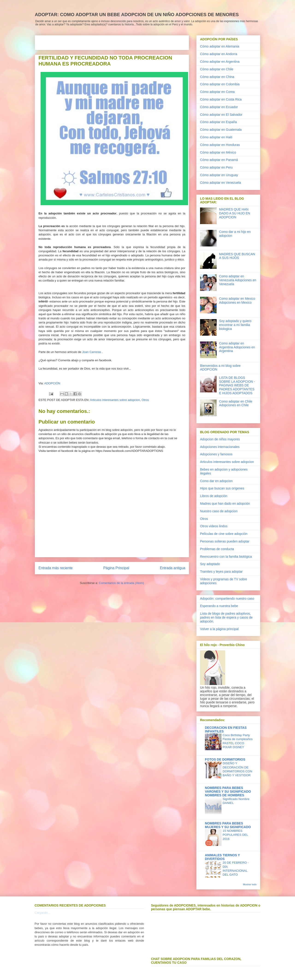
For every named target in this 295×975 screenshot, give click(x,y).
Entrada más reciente (55, 568)
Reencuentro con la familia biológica (226, 556)
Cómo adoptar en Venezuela (220, 182)
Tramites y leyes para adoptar (221, 571)
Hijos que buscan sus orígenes (222, 488)
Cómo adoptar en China (217, 77)
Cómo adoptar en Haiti (216, 137)
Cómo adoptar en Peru (216, 167)
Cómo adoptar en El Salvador (221, 114)
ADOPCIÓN (52, 383)
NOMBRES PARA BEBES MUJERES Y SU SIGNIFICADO (228, 825)
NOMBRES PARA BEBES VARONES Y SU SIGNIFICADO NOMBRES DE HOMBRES (228, 791)
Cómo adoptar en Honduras (220, 145)
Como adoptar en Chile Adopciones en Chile (235, 403)
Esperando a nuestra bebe (219, 606)
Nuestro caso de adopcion (219, 511)
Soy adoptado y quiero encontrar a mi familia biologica (235, 325)
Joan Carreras (91, 352)
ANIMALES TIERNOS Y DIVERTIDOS (222, 857)
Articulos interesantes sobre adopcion (115, 400)
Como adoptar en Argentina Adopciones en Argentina (237, 347)
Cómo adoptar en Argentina (219, 61)
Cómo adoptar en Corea (217, 92)
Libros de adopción (213, 496)
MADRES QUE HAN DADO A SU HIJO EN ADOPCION (234, 213)
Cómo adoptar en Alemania (219, 46)
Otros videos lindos (213, 526)
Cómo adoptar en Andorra (218, 54)
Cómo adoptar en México (218, 152)
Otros (145, 400)
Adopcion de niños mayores (220, 439)
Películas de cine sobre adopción (223, 534)
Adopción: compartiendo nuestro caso (227, 598)
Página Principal (116, 568)
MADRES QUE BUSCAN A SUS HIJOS (237, 256)
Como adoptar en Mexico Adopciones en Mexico (237, 300)
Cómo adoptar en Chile (216, 69)
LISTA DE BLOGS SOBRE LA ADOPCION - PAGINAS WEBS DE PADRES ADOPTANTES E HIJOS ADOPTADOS (237, 385)
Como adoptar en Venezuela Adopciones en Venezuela (237, 280)
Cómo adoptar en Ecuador (219, 107)
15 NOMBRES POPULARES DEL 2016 (235, 835)
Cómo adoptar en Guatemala (221, 129)
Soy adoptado (210, 564)
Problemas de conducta (217, 549)
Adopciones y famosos (216, 454)
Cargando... (42, 912)
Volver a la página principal (219, 629)
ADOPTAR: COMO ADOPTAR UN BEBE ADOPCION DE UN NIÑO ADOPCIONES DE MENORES (137, 14)
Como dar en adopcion (216, 481)
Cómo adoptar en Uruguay (219, 175)
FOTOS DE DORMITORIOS (225, 759)
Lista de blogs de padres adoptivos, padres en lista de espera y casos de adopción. (226, 617)
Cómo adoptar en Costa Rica (221, 99)
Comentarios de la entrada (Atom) (121, 583)
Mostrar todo (250, 884)
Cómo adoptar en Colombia (219, 84)
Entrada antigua (172, 568)
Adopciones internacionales (219, 447)
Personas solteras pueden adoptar (224, 541)
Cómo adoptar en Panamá (219, 160)
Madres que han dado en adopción (225, 503)
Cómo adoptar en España (218, 122)
